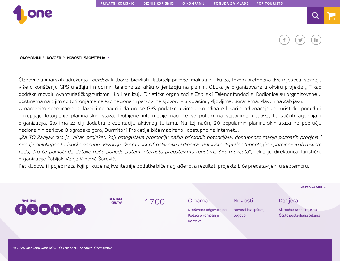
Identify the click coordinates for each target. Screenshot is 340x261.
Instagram (68, 209)
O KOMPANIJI (30, 58)
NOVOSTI (54, 58)
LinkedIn (316, 40)
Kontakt (194, 221)
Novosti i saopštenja (250, 210)
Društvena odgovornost (207, 210)
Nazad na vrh (311, 187)
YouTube (44, 209)
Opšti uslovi (103, 248)
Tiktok (80, 209)
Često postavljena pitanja (299, 215)
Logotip (239, 215)
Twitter (300, 40)
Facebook (284, 40)
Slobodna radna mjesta (298, 210)
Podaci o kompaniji (203, 215)
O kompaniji (68, 248)
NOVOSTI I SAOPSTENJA (86, 58)
